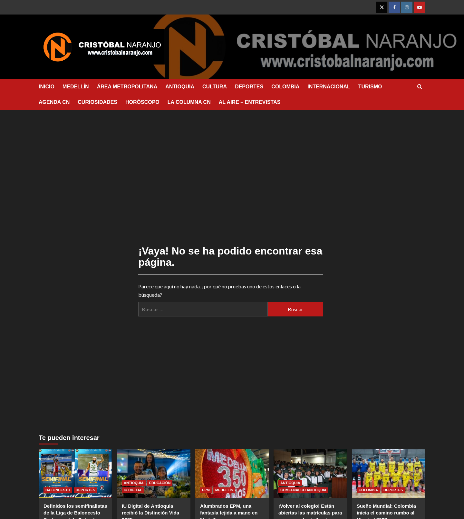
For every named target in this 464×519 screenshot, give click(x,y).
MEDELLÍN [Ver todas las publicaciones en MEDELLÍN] (224, 490)
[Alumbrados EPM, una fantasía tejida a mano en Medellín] (232, 473)
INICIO (46, 86)
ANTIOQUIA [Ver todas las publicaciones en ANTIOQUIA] (134, 483)
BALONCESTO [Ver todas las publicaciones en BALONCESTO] (57, 490)
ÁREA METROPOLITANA (127, 86)
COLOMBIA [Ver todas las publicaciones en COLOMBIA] (368, 490)
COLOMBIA (285, 86)
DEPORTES (249, 86)
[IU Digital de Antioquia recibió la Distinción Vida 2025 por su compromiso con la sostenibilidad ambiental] (153, 473)
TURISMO (370, 86)
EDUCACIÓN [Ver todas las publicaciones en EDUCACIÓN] (160, 483)
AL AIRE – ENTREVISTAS (250, 102)
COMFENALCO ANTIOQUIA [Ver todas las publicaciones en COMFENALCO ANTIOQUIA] (303, 490)
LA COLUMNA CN (189, 102)
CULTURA (214, 86)
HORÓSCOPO (142, 102)
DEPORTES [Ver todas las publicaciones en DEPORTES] (85, 490)
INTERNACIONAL (328, 86)
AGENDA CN (54, 102)
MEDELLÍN (76, 86)
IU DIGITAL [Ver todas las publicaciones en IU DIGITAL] (133, 490)
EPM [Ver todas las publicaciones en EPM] (206, 490)
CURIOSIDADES (97, 102)
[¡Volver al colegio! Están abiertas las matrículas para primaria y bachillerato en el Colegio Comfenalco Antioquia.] (310, 473)
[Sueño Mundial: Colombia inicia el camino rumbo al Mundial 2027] (388, 473)
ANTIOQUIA (179, 86)
